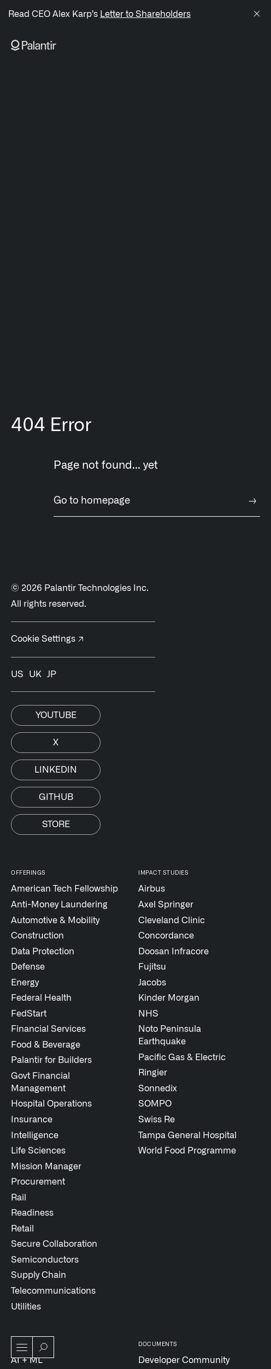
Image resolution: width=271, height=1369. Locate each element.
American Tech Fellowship (64, 888)
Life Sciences (38, 1150)
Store (56, 824)
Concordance (166, 935)
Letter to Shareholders (145, 14)
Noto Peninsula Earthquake (169, 1035)
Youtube (56, 715)
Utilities (26, 1306)
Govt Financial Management (40, 1082)
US (17, 674)
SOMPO (155, 1103)
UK (35, 674)
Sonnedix (157, 1088)
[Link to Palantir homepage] (33, 45)
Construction (37, 935)
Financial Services (48, 1029)
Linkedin (55, 770)
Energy (25, 982)
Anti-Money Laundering (59, 904)
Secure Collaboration (54, 1244)
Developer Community (183, 1360)
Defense (28, 967)
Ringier (152, 1072)
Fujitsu (152, 967)
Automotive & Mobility (55, 920)
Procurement (38, 1181)
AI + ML (27, 1360)
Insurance (31, 1119)
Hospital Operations (51, 1103)
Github (56, 797)
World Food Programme (187, 1150)
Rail (18, 1197)
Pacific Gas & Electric (182, 1057)
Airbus (151, 888)
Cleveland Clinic (171, 920)
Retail (22, 1228)
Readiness (32, 1213)
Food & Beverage (45, 1045)
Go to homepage (157, 501)
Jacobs (152, 982)
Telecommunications (53, 1291)
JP (51, 674)
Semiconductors (45, 1260)
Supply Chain (38, 1275)
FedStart (28, 1013)
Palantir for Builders (51, 1060)
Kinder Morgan (168, 998)
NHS (148, 1013)
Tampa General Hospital (187, 1135)
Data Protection (42, 951)
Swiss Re (156, 1119)
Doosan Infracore (173, 951)
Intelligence (34, 1135)
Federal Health (41, 998)
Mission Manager (46, 1166)
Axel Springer (165, 904)
